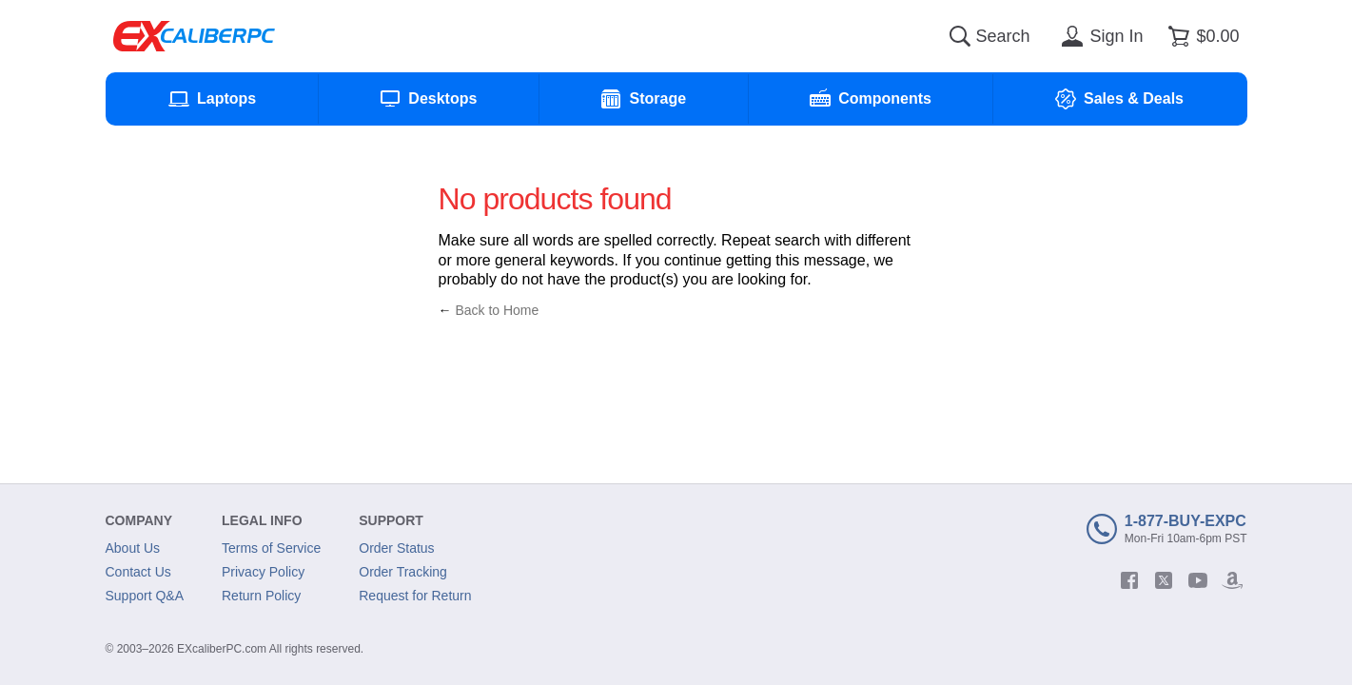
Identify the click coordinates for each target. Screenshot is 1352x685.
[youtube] (1198, 580)
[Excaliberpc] (194, 36)
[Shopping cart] (1200, 36)
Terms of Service (271, 548)
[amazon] (1232, 580)
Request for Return (415, 595)
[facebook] (1129, 580)
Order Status (396, 548)
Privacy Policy (263, 571)
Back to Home (497, 310)
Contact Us (138, 571)
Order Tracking (403, 571)
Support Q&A (145, 595)
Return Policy (261, 595)
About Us (133, 548)
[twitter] (1163, 580)
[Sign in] (1099, 36)
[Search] (960, 36)
